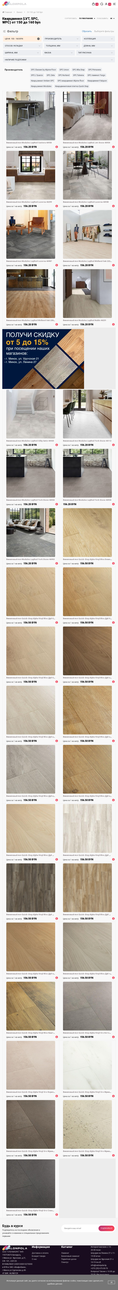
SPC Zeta (51, 75)
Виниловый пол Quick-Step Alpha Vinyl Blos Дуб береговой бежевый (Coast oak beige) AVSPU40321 (54, 618)
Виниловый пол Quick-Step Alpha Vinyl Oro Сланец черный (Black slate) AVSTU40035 (46, 1211)
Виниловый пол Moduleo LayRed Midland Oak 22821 (31, 320)
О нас (34, 1259)
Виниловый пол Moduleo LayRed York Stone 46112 (87, 441)
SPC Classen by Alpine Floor (43, 70)
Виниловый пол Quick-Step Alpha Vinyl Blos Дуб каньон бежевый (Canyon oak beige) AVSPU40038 (53, 737)
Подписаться (106, 1228)
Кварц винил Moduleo (41, 86)
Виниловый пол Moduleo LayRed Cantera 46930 (29, 143)
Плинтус (65, 1262)
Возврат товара (38, 1256)
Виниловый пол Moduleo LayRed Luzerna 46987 (29, 261)
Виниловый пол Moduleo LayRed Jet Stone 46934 (86, 143)
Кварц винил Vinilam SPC (42, 81)
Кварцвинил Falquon (97, 81)
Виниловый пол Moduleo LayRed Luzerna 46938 (85, 202)
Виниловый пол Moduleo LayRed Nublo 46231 (84, 320)
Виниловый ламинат (70, 1256)
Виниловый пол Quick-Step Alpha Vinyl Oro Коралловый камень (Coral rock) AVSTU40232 (49, 1092)
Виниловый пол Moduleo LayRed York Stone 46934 (30, 500)
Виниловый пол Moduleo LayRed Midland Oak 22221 (87, 261)
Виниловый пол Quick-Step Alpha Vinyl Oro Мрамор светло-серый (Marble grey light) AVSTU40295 (53, 1151)
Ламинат (65, 1253)
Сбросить (87, 31)
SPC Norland (63, 75)
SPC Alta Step (79, 70)
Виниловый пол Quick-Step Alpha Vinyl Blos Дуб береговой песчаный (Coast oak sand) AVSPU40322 (53, 678)
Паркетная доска (68, 1259)
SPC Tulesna (78, 75)
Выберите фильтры (104, 31)
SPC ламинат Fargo (96, 75)
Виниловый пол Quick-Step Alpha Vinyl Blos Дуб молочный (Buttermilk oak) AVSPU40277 (48, 855)
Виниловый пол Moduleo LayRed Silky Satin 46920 (30, 441)
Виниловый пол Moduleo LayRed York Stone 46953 (30, 559)
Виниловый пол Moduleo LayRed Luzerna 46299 (29, 202)
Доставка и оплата (40, 1253)
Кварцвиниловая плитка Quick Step (71, 86)
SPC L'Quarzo (37, 75)
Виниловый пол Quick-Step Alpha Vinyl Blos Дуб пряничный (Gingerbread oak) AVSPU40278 (49, 974)
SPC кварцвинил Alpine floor (71, 81)
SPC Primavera (94, 70)
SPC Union (64, 70)
